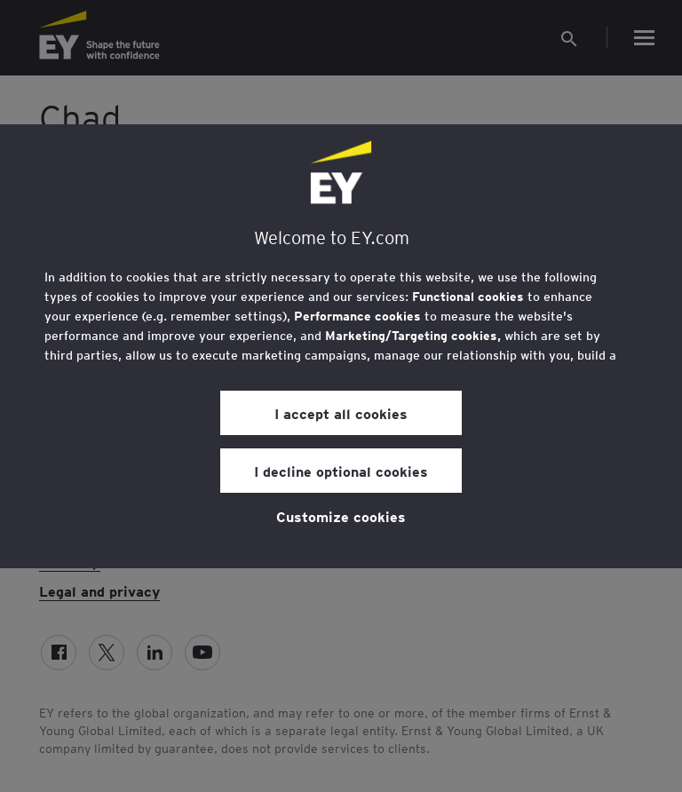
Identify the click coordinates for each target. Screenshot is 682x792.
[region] (341, 346)
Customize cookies (341, 516)
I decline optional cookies (341, 470)
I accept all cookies (341, 413)
